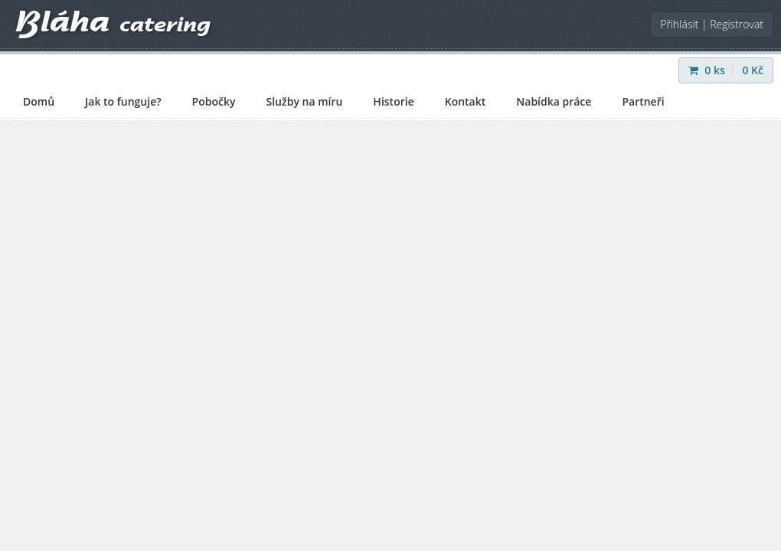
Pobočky (214, 101)
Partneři (643, 101)
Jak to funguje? (123, 101)
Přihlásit (679, 24)
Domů (38, 101)
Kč (752, 70)
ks (708, 70)
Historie (393, 101)
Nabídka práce (553, 101)
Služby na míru (304, 101)
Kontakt (465, 101)
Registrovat (736, 24)
